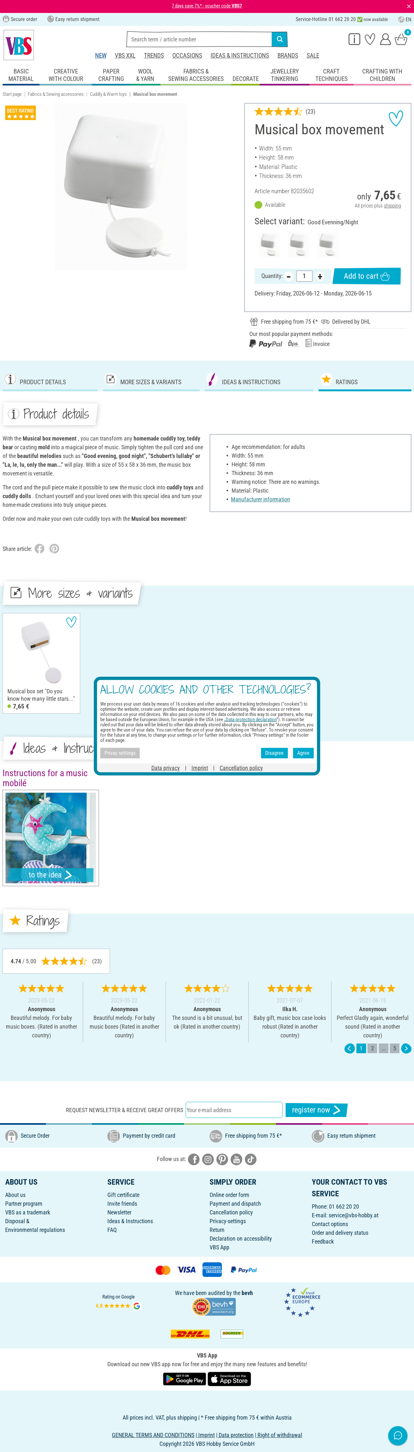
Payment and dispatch (235, 1203)
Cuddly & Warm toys (108, 94)
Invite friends (122, 1203)
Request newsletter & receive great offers (124, 1110)
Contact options (330, 1224)
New (100, 55)
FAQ (112, 1229)
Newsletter (119, 1212)
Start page (12, 94)
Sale (313, 55)
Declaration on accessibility (241, 1238)
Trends (154, 55)
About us (15, 1194)
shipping (392, 206)
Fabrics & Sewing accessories (56, 94)
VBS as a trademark (27, 1212)
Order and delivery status (340, 1232)
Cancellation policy (231, 1212)
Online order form (229, 1194)
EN (404, 20)
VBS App (219, 1247)
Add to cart (366, 276)
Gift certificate (123, 1194)
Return (217, 1229)
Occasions (187, 55)
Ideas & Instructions (240, 55)
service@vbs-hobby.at (353, 1215)
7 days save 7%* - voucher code (207, 6)
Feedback (323, 1241)
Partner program (23, 1203)
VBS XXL (125, 55)
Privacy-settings (228, 1221)
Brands (288, 55)
